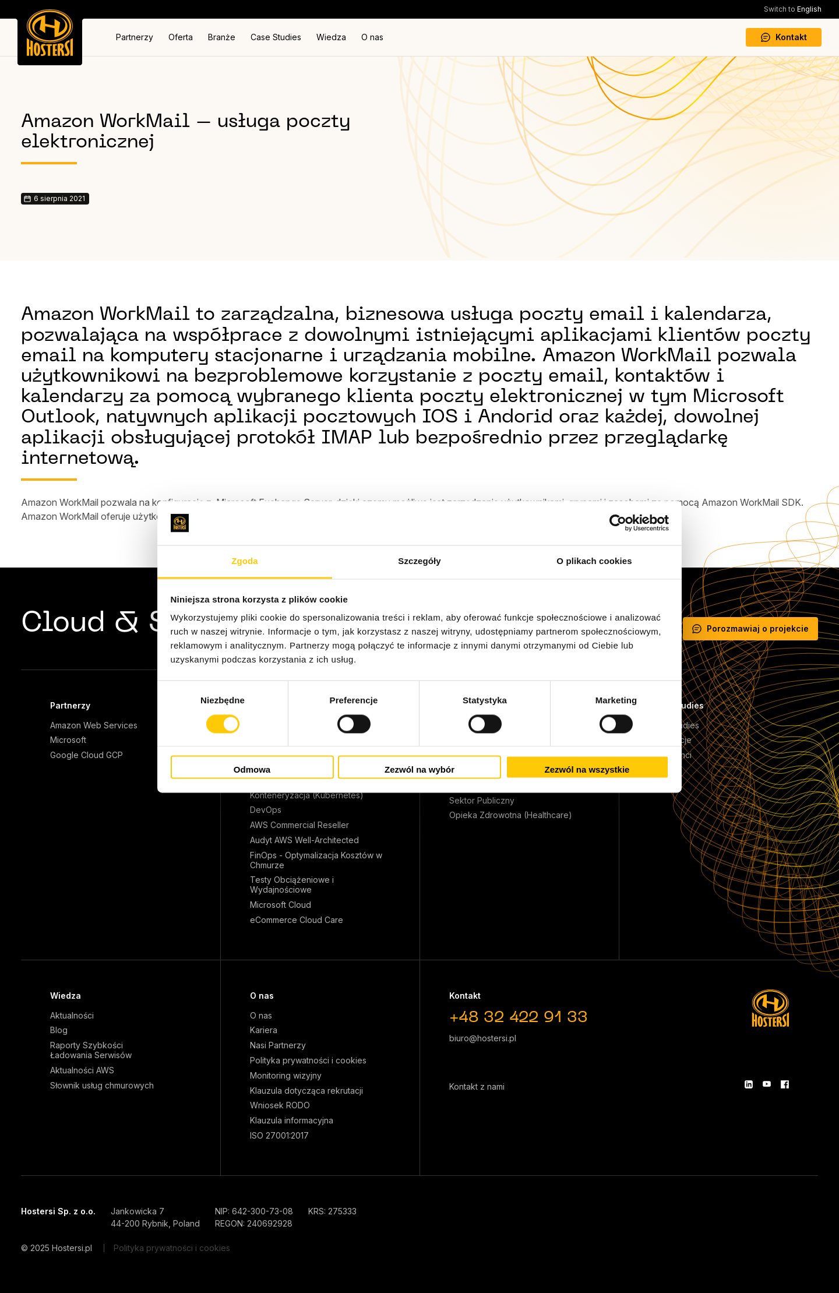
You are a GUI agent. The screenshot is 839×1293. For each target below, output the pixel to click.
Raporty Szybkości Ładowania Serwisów (91, 1050)
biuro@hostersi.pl (482, 1038)
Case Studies (276, 37)
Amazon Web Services (94, 725)
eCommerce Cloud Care (296, 920)
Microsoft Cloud (280, 905)
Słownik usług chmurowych (102, 1085)
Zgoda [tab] (244, 561)
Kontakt (784, 37)
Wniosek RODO (280, 1105)
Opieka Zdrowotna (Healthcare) (510, 815)
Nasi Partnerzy (278, 1045)
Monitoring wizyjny (286, 1075)
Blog (59, 1030)
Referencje (670, 740)
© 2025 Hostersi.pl (56, 1248)
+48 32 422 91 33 (518, 1018)
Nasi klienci (670, 755)
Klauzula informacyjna (291, 1120)
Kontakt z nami (477, 1086)
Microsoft (68, 740)
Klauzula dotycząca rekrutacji (306, 1090)
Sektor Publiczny (481, 800)
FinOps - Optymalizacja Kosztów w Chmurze (316, 860)
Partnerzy (134, 37)
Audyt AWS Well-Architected (304, 840)
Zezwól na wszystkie (587, 770)
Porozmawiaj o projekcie (750, 628)
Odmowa (252, 770)
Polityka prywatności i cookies (308, 1060)
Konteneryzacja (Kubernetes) (307, 795)
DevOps (265, 810)
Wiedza (331, 37)
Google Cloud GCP (86, 755)
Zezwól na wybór (419, 770)
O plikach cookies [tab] (594, 561)
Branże (221, 37)
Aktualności (72, 1015)
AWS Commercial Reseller (299, 825)
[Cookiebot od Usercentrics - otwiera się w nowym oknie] (618, 522)
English (793, 9)
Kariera (263, 1030)
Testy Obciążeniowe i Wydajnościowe (292, 884)
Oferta (180, 37)
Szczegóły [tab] (419, 561)
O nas (372, 37)
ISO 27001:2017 (279, 1135)
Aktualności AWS (82, 1070)
